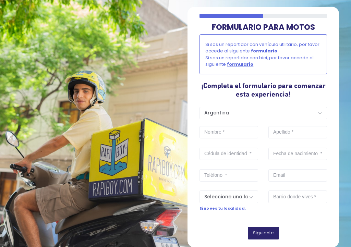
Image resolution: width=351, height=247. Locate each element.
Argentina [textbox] (216, 112)
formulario (264, 51)
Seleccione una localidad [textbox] (231, 196)
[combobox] (263, 113)
